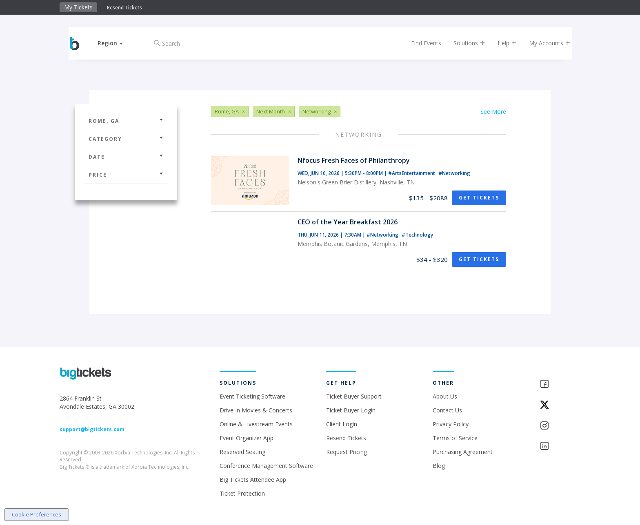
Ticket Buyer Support (354, 396)
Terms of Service (455, 438)
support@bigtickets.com (92, 429)
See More (493, 111)
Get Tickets (479, 197)
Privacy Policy (451, 424)
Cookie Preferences (36, 514)
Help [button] (500, 43)
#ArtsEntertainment (412, 173)
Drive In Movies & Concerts (256, 410)
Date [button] (126, 156)
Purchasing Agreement (463, 452)
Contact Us (447, 410)
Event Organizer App (246, 438)
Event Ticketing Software (252, 396)
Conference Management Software (266, 466)
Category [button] (126, 138)
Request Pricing (346, 452)
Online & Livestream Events (256, 424)
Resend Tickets (124, 7)
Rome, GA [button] (126, 120)
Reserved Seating (242, 452)
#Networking (454, 173)
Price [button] (126, 174)
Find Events (419, 43)
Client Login (341, 424)
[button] (117, 43)
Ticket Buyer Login (351, 410)
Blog (439, 466)
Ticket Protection (242, 493)
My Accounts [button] (543, 43)
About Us (445, 396)
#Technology (417, 234)
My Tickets (78, 7)
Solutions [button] (463, 43)
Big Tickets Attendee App (253, 479)
